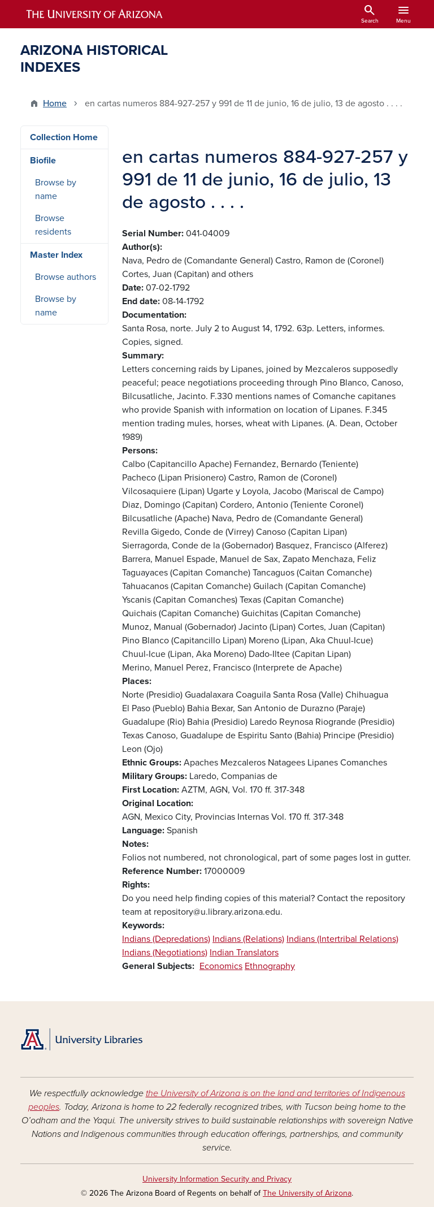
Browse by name (55, 189)
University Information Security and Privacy (217, 1179)
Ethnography (270, 966)
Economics (220, 966)
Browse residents (53, 225)
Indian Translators (244, 952)
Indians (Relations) (248, 939)
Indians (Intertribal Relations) (342, 939)
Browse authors (65, 277)
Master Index (56, 255)
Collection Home (64, 137)
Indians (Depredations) (166, 939)
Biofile (43, 160)
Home (55, 103)
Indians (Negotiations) (164, 952)
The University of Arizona (307, 1193)
